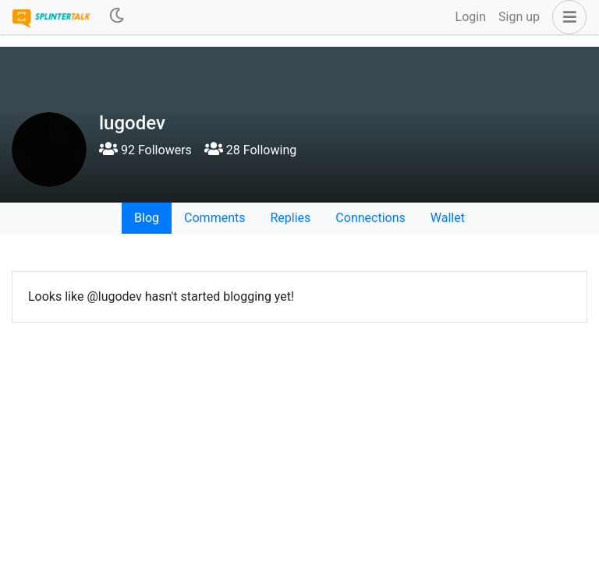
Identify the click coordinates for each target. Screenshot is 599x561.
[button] (566, 17)
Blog (146, 217)
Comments (214, 217)
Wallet (448, 217)
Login (470, 16)
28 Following (250, 150)
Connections (370, 217)
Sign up (519, 16)
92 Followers (145, 150)
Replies (290, 217)
